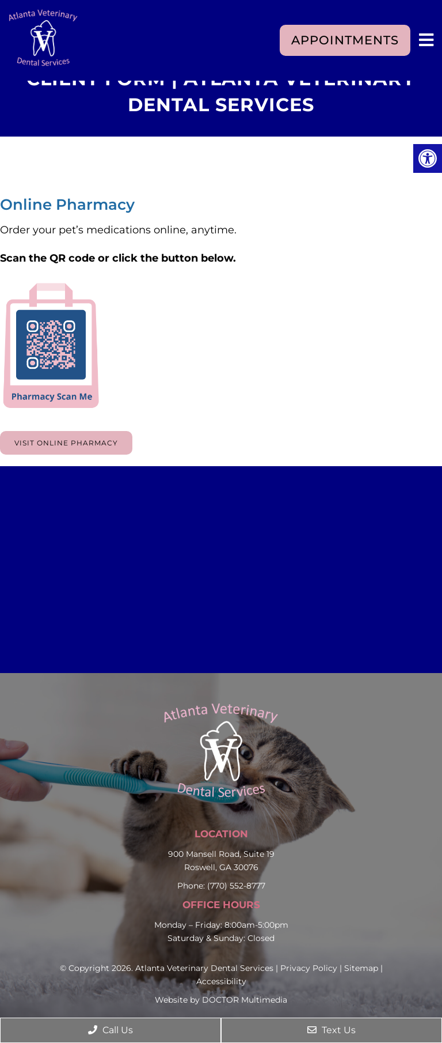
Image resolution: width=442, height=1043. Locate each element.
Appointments (345, 40)
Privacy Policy (308, 968)
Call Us (110, 1030)
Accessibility (221, 981)
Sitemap (361, 968)
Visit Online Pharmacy (66, 443)
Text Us (331, 1030)
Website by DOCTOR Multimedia (221, 1000)
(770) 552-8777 (236, 885)
